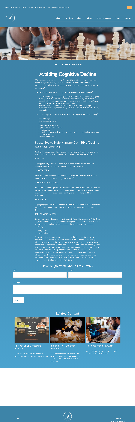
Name (15, 265)
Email (70, 265)
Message (16, 278)
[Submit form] (18, 296)
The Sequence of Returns (100, 341)
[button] (58, 13)
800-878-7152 (40, 2)
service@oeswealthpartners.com (59, 2)
